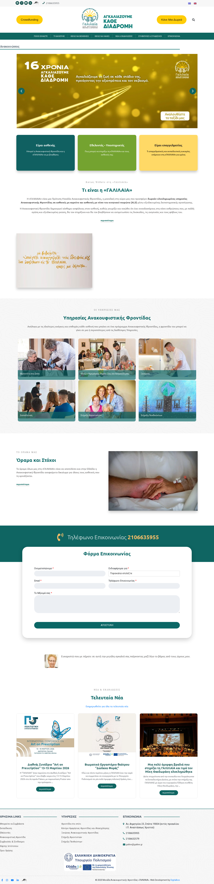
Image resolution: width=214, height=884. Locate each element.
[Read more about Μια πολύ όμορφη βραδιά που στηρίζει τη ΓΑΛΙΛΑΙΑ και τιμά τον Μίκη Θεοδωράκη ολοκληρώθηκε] (168, 792)
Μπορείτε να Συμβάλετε (12, 824)
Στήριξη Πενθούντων (151, 415)
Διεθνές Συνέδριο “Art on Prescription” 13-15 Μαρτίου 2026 (45, 766)
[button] (193, 19)
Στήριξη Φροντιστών (91, 415)
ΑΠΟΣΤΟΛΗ (107, 625)
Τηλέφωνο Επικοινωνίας (122, 580)
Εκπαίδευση (26, 415)
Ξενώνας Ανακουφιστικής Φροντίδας (80, 832)
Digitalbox (175, 880)
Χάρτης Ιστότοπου (9, 846)
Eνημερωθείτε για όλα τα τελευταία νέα (107, 706)
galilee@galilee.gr (134, 844)
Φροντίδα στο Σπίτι (30, 373)
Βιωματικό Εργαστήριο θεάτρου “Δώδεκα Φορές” (107, 766)
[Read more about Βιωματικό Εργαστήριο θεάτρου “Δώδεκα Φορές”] (107, 786)
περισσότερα (107, 220)
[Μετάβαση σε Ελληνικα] (189, 3)
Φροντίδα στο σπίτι (71, 824)
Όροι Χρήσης (6, 850)
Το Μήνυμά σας (43, 593)
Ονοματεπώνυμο (44, 568)
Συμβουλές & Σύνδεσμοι (12, 841)
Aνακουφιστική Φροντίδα (12, 837)
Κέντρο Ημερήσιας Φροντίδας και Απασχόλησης (105, 373)
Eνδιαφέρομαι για (118, 568)
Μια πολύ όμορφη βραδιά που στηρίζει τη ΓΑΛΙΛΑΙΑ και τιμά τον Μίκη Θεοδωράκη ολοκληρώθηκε (169, 767)
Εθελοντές (5, 832)
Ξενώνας (145, 373)
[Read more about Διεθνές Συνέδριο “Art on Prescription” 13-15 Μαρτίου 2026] (45, 789)
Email (37, 580)
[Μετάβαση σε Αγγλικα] (195, 3)
